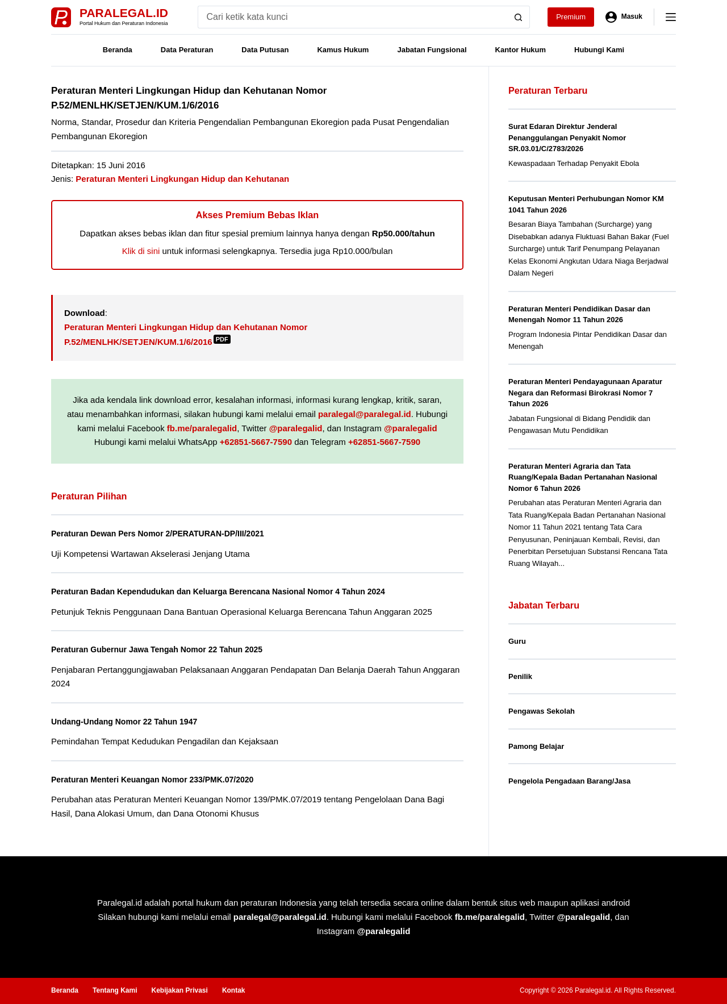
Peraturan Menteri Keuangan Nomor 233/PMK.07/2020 (163, 779)
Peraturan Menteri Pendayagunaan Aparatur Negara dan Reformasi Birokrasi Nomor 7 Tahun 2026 (585, 392)
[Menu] (671, 17)
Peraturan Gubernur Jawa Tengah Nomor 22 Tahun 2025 (168, 649)
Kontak (233, 990)
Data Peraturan (187, 49)
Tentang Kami (115, 990)
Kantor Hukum (520, 49)
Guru (517, 641)
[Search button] (518, 17)
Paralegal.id (124, 12)
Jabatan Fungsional (431, 49)
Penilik (520, 676)
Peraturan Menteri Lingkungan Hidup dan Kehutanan (182, 179)
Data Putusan (265, 49)
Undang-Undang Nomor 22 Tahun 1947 (131, 721)
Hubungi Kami (599, 49)
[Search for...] (352, 17)
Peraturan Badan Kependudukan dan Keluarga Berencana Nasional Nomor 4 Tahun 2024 (235, 591)
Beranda (117, 49)
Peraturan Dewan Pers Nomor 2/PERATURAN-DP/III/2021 (168, 533)
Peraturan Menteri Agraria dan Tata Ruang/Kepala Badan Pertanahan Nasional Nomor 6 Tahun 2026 (582, 477)
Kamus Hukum (343, 49)
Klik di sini (141, 251)
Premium (571, 17)
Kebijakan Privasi (179, 990)
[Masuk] (623, 17)
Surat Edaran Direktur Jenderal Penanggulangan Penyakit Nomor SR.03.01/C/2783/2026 (567, 137)
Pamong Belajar (536, 746)
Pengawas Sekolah (541, 711)
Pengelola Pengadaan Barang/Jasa (569, 781)
